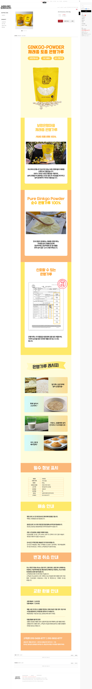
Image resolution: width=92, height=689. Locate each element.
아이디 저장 (83, 8)
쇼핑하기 (3, 15)
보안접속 (87, 8)
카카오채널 (83, 23)
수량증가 (65, 15)
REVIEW (60, 1)
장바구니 (83, 15)
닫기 (79, 13)
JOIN (44, 1)
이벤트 (83, 21)
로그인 (86, 11)
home (58, 7)
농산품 (65, 7)
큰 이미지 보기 (24, 30)
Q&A (58, 1)
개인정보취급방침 (25, 675)
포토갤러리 (4, 22)
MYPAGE (54, 1)
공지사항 (3, 23)
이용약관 (32, 675)
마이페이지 (83, 17)
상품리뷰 (83, 18)
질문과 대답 (4, 25)
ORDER (51, 1)
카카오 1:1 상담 (84, 25)
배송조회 (83, 20)
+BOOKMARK (65, 1)
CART (47, 1)
